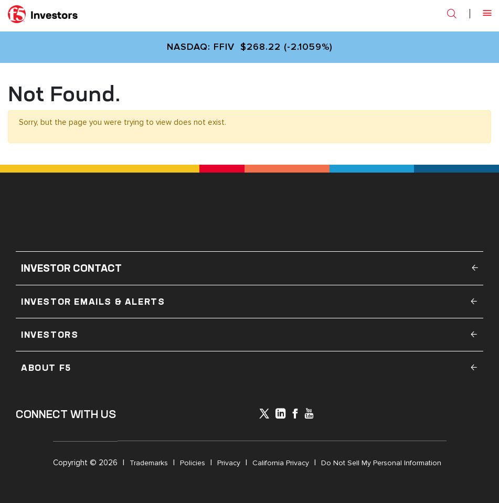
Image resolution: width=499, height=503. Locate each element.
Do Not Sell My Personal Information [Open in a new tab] (381, 462)
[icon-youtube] (309, 415)
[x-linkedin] (280, 415)
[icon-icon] (264, 415)
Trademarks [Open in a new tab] (149, 462)
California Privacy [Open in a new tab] (280, 462)
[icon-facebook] (295, 415)
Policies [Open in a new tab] (192, 462)
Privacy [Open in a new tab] (228, 462)
